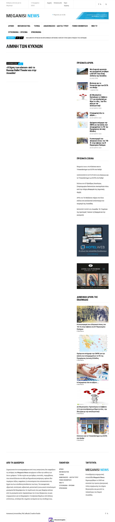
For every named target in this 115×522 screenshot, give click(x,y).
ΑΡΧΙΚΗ (11, 26)
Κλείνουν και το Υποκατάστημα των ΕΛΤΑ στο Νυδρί (99, 85)
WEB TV (94, 26)
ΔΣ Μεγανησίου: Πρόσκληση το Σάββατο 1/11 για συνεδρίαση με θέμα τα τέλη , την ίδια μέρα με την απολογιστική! (98, 100)
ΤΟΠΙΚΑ (37, 26)
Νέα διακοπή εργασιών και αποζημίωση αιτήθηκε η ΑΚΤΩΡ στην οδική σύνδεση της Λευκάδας (56, 38)
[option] (67, 38)
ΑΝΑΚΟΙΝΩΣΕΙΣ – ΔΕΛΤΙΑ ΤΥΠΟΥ (56, 26)
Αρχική (49, 3)
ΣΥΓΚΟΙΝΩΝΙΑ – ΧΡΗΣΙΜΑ (18, 32)
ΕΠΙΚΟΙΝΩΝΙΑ (36, 32)
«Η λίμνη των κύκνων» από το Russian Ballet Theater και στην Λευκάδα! (21, 70)
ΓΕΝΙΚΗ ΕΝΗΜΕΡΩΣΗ (80, 26)
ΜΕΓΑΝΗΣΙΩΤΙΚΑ (24, 26)
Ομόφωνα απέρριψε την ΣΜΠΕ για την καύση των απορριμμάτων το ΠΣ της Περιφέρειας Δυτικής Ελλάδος (99, 127)
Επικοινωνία (58, 3)
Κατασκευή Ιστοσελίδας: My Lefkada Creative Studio (23, 513)
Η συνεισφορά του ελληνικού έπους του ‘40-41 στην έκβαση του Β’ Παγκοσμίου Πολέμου (99, 142)
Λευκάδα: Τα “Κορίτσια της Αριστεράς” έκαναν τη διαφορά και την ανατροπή (92, 212)
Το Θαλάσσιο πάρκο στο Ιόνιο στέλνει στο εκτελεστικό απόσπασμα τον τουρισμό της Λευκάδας (90, 201)
